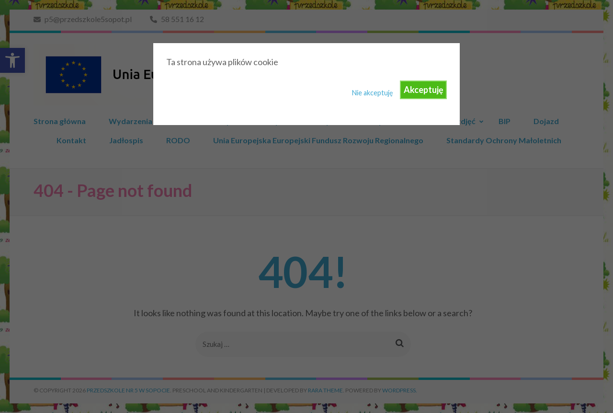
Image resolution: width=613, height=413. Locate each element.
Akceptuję (423, 89)
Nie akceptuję (372, 93)
